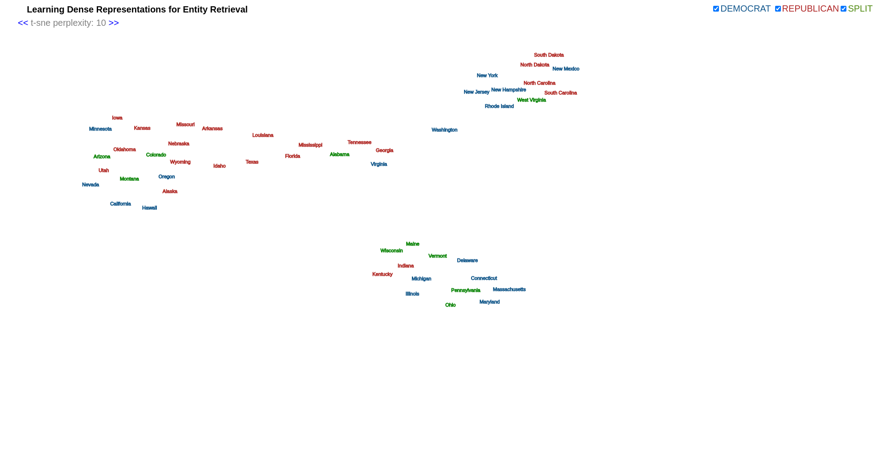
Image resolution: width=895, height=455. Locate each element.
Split (860, 8)
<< (23, 23)
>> (113, 23)
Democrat (745, 8)
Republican (810, 8)
